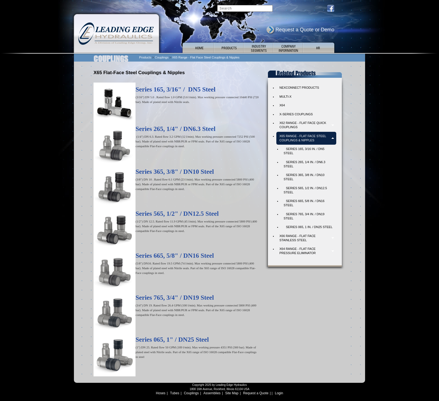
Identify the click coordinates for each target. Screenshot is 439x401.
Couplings (191, 393)
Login (279, 393)
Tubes (174, 393)
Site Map (231, 393)
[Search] (245, 8)
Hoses (160, 393)
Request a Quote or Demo (304, 29)
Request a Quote (255, 393)
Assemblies (212, 393)
